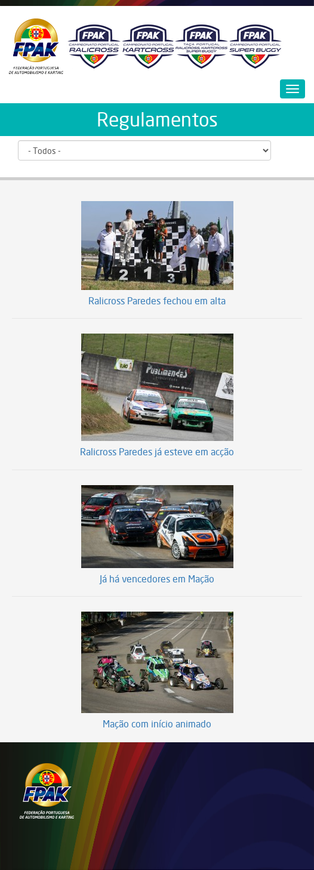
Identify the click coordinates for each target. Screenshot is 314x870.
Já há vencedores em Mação (157, 579)
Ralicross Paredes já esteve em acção (157, 452)
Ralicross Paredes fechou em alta (157, 301)
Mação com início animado (157, 724)
